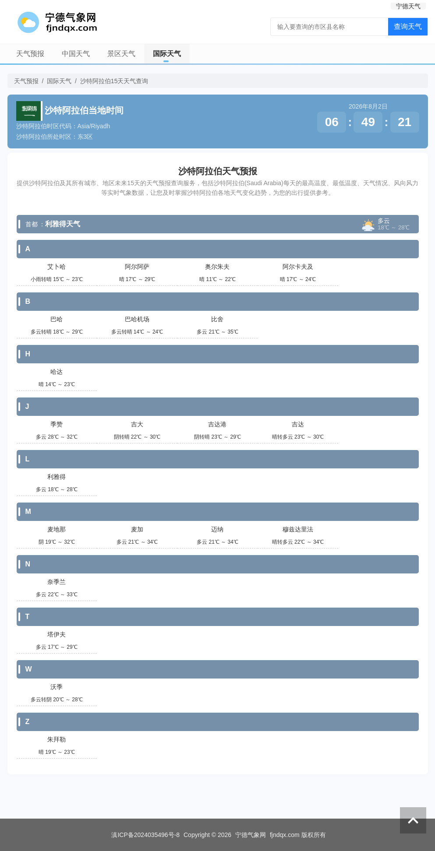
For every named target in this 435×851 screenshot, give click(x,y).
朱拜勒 (56, 739)
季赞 (56, 424)
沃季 (56, 686)
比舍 (217, 319)
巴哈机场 (137, 319)
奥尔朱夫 (217, 266)
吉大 (137, 424)
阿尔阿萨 (137, 266)
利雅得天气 (62, 224)
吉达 (298, 424)
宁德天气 (408, 6)
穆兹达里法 (298, 529)
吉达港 (217, 424)
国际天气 (167, 53)
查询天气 (408, 26)
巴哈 (56, 319)
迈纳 (217, 529)
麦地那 (56, 529)
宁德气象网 (250, 834)
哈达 (56, 371)
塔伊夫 (56, 634)
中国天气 (76, 53)
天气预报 (30, 53)
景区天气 (121, 53)
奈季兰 (56, 581)
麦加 (137, 529)
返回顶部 (413, 820)
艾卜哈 (56, 266)
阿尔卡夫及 (298, 266)
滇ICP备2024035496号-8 (145, 834)
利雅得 (56, 476)
